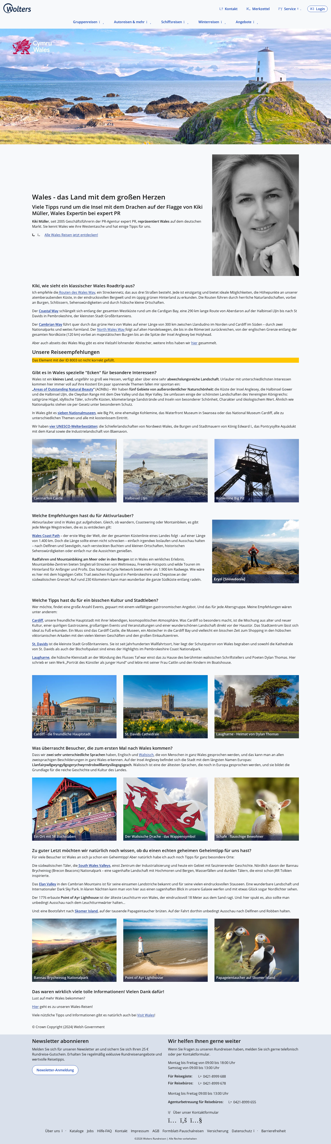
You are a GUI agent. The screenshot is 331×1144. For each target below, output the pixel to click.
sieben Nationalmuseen (77, 413)
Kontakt (121, 1131)
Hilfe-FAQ (104, 1131)
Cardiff (37, 620)
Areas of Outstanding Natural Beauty (63, 389)
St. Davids (40, 644)
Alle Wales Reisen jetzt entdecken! (71, 235)
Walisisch (146, 754)
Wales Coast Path (46, 535)
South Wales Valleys (94, 865)
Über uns (55, 1131)
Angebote (243, 22)
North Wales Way (111, 329)
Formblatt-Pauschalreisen (183, 1131)
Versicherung (217, 1131)
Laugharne (40, 657)
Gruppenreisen (85, 22)
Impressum (140, 1131)
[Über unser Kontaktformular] (193, 1112)
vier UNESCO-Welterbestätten (73, 426)
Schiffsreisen (171, 22)
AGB (155, 1131)
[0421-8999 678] (212, 1083)
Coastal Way (48, 311)
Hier (35, 1006)
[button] (228, 9)
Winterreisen (208, 22)
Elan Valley (47, 884)
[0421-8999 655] (242, 1102)
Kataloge (77, 1131)
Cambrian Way (50, 324)
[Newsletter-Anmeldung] (55, 1070)
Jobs (90, 1131)
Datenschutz (245, 1131)
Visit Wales (145, 1015)
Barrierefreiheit (273, 1131)
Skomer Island (86, 911)
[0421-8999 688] (212, 1076)
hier (194, 343)
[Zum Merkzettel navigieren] (258, 9)
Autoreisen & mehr (129, 22)
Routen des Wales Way (76, 292)
